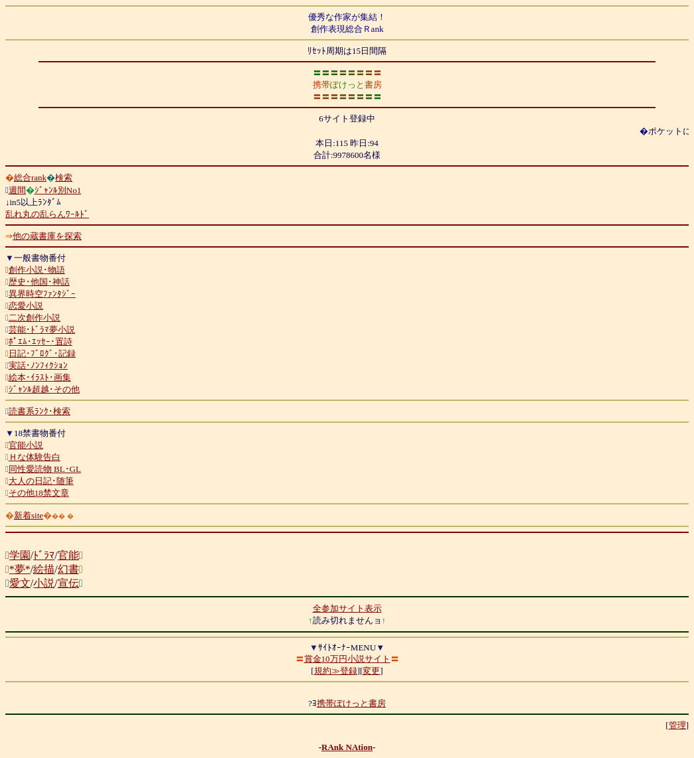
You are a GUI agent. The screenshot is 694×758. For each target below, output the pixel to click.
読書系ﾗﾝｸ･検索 (39, 411)
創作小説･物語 (37, 270)
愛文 (20, 583)
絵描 (43, 569)
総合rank (30, 178)
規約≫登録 (335, 671)
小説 (43, 583)
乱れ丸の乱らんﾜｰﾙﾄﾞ (47, 214)
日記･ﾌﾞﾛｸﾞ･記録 (42, 353)
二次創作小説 (34, 318)
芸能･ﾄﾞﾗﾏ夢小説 (42, 330)
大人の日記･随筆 (41, 481)
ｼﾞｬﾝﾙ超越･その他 (44, 389)
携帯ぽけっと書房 (351, 703)
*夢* (20, 569)
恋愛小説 (26, 306)
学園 (20, 555)
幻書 (68, 569)
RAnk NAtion (347, 747)
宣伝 (68, 583)
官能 (68, 555)
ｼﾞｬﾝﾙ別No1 (58, 190)
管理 (677, 725)
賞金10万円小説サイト (347, 659)
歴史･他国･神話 (39, 282)
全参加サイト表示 (347, 608)
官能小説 (26, 445)
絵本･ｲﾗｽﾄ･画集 (40, 377)
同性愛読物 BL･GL (45, 469)
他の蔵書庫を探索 (47, 236)
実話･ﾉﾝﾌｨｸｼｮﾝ (38, 365)
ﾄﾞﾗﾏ (43, 555)
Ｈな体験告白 (34, 457)
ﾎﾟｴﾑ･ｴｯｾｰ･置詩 (40, 341)
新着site (28, 515)
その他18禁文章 (39, 493)
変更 (371, 671)
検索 (63, 178)
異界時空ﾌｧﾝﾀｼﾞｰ (42, 294)
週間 (17, 190)
